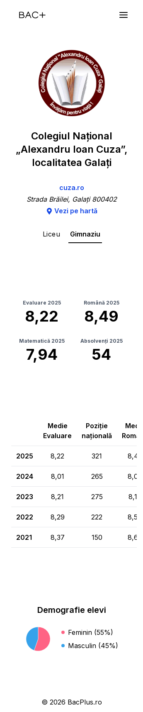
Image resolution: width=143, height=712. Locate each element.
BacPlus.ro (85, 702)
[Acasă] (32, 15)
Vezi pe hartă (71, 211)
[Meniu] (123, 15)
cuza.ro (71, 187)
